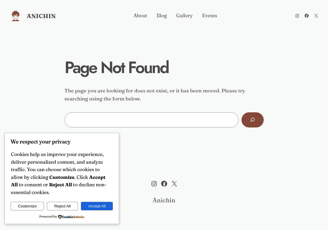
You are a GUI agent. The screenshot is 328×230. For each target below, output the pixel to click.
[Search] (252, 119)
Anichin (41, 16)
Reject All (62, 206)
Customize (27, 206)
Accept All (97, 206)
